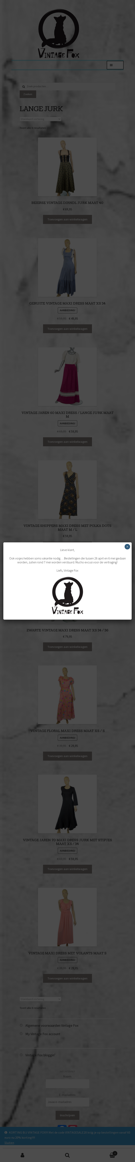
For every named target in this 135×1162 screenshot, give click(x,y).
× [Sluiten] (127, 547)
